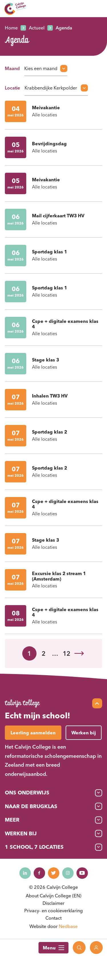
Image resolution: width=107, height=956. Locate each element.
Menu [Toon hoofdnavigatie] (53, 948)
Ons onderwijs (27, 792)
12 (66, 653)
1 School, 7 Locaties (34, 847)
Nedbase (68, 926)
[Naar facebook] (39, 873)
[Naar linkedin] (25, 873)
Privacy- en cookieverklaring (53, 910)
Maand (12, 68)
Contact (53, 918)
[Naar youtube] (82, 873)
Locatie (12, 88)
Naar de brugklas (31, 806)
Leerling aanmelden (33, 733)
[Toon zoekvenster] (79, 947)
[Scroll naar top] (97, 703)
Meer (12, 819)
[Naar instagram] (68, 873)
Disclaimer (53, 903)
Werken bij (21, 833)
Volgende (79, 653)
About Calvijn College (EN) (53, 896)
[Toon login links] (96, 947)
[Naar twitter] (53, 873)
